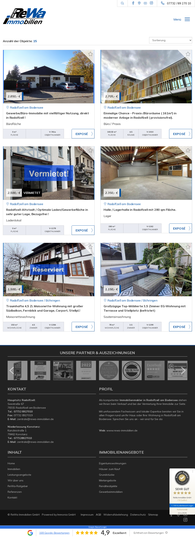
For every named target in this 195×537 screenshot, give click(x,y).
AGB (98, 514)
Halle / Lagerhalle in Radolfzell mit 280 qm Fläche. (140, 210)
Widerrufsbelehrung (115, 514)
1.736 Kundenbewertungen (182, 503)
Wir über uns (15, 480)
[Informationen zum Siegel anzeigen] (182, 509)
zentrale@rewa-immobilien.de (35, 419)
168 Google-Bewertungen (54, 532)
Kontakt (12, 497)
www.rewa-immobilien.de (121, 430)
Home (11, 463)
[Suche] (122, 3)
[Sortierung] (170, 40)
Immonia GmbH (66, 514)
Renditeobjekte (108, 486)
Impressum (87, 514)
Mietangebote (107, 480)
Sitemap (153, 514)
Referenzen (15, 492)
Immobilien (14, 469)
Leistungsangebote (19, 474)
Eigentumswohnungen (112, 463)
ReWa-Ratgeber (18, 486)
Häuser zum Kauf (109, 469)
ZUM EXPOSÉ (83, 133)
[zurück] (12, 370)
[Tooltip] (166, 532)
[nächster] (183, 370)
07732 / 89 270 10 (179, 3)
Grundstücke (106, 474)
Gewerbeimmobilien (111, 492)
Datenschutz (138, 514)
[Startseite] (24, 16)
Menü (177, 19)
